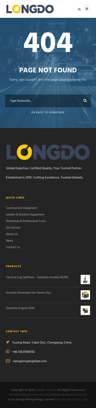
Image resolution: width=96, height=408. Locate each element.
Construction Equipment (21, 208)
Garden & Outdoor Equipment (25, 214)
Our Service (13, 227)
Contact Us (13, 247)
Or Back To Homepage (48, 112)
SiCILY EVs (80, 399)
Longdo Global (46, 390)
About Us (12, 234)
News (9, 240)
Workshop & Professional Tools (26, 221)
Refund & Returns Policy (68, 395)
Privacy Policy (19, 395)
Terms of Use (40, 395)
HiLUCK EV (64, 399)
